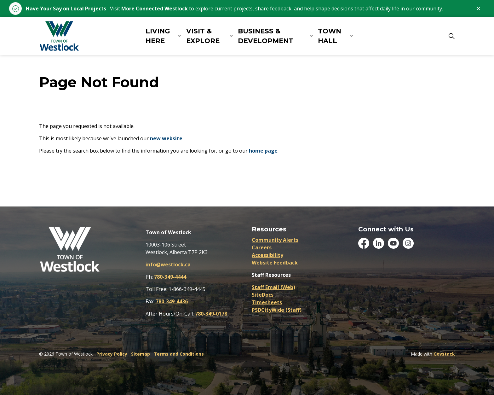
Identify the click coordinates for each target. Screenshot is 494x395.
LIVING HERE (158, 36)
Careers (262, 247)
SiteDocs (262, 294)
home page (263, 150)
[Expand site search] (451, 36)
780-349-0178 (211, 313)
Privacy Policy (111, 354)
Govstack (444, 354)
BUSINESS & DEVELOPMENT (265, 36)
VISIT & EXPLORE (203, 36)
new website (166, 138)
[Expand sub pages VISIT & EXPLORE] (231, 36)
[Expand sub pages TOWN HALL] (351, 36)
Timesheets (267, 302)
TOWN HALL (329, 36)
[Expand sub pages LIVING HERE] (179, 36)
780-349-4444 (170, 276)
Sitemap (140, 354)
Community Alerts (275, 239)
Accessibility (267, 255)
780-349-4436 (172, 301)
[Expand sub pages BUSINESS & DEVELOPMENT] (311, 36)
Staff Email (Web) (273, 287)
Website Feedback (275, 262)
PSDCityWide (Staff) (277, 309)
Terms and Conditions (179, 354)
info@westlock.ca (168, 264)
